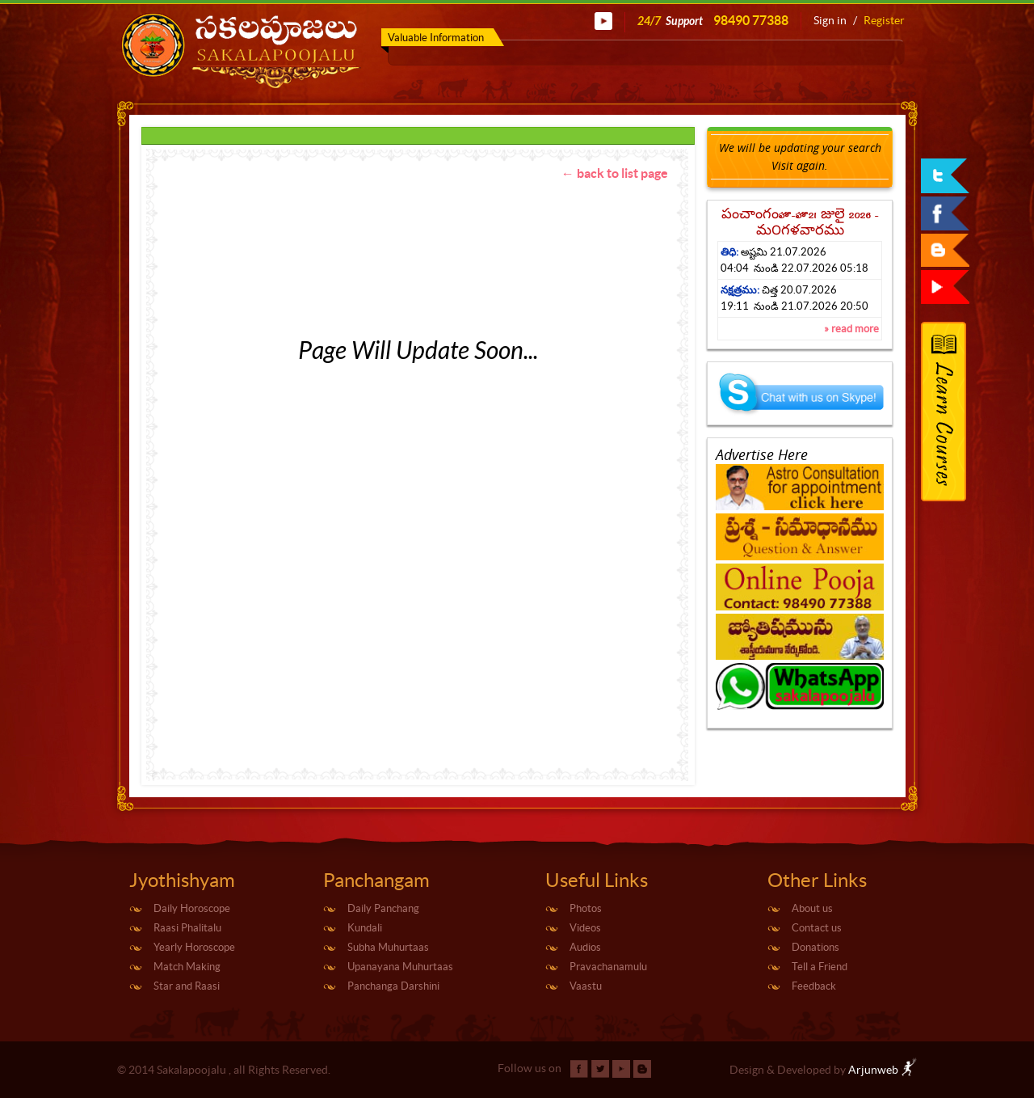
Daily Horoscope (191, 908)
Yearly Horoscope (194, 947)
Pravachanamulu (608, 967)
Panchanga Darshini (393, 986)
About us (812, 908)
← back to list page (614, 173)
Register (884, 20)
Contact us (817, 928)
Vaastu (586, 986)
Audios (585, 947)
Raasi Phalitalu (187, 928)
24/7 (712, 20)
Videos (585, 928)
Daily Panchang (383, 908)
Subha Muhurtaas (388, 947)
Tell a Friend (819, 967)
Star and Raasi (186, 986)
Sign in (830, 20)
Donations (815, 947)
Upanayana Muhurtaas (400, 967)
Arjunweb (882, 1069)
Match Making (187, 967)
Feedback (814, 986)
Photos (586, 908)
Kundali (364, 928)
